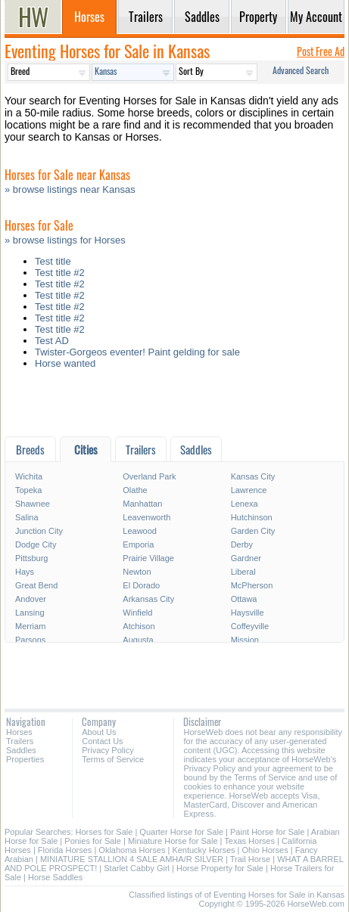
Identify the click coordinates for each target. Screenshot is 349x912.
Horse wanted (65, 363)
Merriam (30, 626)
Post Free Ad (320, 51)
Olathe (135, 490)
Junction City (39, 530)
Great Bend (36, 585)
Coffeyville (250, 626)
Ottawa (244, 598)
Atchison (138, 626)
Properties (25, 759)
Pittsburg (31, 558)
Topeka (28, 490)
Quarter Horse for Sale (181, 831)
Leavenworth (146, 517)
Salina (27, 517)
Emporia (138, 544)
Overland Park (149, 476)
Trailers (19, 741)
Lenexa (244, 503)
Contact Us (102, 741)
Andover (30, 598)
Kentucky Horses (203, 850)
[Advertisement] (174, 406)
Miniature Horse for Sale (173, 840)
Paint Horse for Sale (267, 831)
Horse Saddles (55, 877)
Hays (24, 571)
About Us (99, 732)
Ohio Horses (265, 850)
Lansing (30, 612)
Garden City (253, 530)
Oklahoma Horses (131, 850)
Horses (19, 732)
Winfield (137, 612)
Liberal (243, 571)
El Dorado (141, 585)
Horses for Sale (104, 831)
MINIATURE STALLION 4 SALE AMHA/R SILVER (131, 859)
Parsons (30, 639)
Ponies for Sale (92, 840)
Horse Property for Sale (219, 868)
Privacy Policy (107, 750)
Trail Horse (250, 859)
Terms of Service (113, 759)
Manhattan (142, 503)
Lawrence (249, 490)
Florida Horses (65, 850)
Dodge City (35, 544)
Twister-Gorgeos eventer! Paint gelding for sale (137, 352)
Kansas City (253, 476)
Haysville (247, 612)
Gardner (246, 558)
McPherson (252, 585)
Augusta (138, 639)
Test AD (52, 340)
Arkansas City (148, 598)
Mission (245, 639)
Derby (242, 544)
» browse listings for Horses (65, 240)
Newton (137, 571)
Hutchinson (252, 517)
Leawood (140, 530)
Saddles (21, 750)
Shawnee (32, 503)
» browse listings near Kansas (70, 189)
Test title (53, 261)
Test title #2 (60, 272)
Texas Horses (249, 840)
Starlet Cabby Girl (137, 868)
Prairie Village (148, 558)
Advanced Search (301, 70)
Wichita (28, 476)
